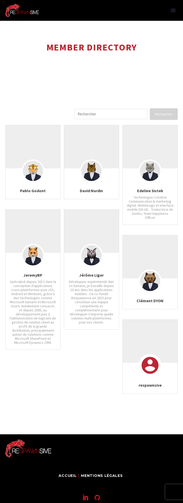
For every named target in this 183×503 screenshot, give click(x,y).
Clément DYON (150, 300)
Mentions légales (102, 475)
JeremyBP (32, 275)
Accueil (68, 475)
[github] (97, 497)
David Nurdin (91, 190)
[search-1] (110, 114)
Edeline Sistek (150, 190)
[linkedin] (86, 497)
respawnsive (150, 385)
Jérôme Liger (91, 275)
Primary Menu (173, 10)
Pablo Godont (33, 190)
